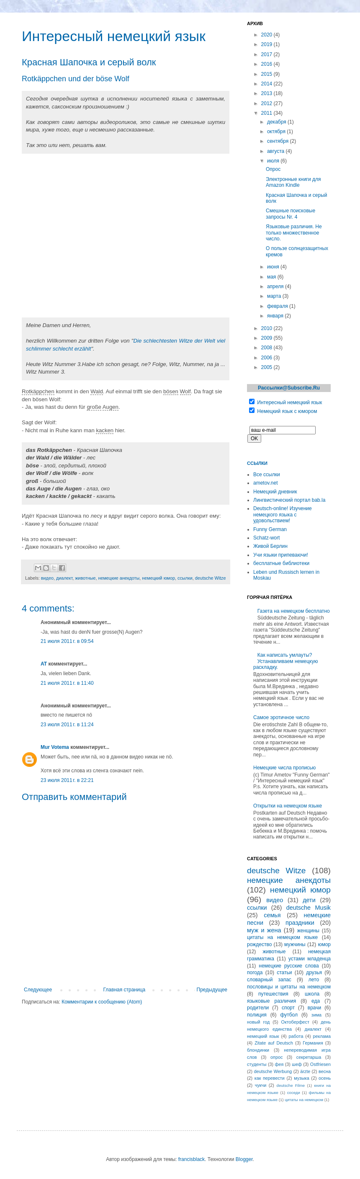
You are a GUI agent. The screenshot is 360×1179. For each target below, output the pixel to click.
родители (258, 1008)
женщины (308, 931)
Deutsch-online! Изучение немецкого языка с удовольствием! (282, 515)
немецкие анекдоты (118, 577)
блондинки (258, 1050)
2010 (267, 328)
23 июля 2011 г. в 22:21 (67, 780)
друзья (314, 972)
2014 (267, 84)
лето (314, 980)
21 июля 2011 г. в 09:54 (67, 641)
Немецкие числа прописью (284, 768)
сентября (278, 141)
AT (44, 664)
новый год (258, 1021)
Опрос (273, 169)
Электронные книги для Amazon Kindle (293, 182)
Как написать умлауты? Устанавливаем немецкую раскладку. (285, 661)
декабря (277, 122)
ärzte (305, 1071)
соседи (293, 1092)
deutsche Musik (308, 907)
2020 (267, 35)
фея (279, 1064)
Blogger (244, 1159)
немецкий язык (263, 1036)
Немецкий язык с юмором (287, 411)
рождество (259, 944)
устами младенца (309, 959)
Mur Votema (55, 747)
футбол (289, 1015)
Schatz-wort (266, 538)
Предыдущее (212, 990)
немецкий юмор (158, 577)
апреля (276, 286)
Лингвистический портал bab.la (289, 500)
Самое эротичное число (281, 717)
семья (272, 915)
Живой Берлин (270, 546)
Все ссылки (266, 474)
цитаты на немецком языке (282, 937)
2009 (267, 338)
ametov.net (265, 483)
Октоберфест (295, 1021)
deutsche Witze (210, 577)
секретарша (308, 1057)
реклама (322, 1036)
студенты (256, 1064)
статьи (284, 972)
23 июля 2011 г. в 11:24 (67, 725)
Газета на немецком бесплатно (293, 611)
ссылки (185, 577)
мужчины (295, 944)
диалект (64, 577)
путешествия (273, 994)
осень (325, 1078)
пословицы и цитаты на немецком (289, 987)
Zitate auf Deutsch (274, 1042)
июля (273, 161)
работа (296, 1036)
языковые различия (271, 1001)
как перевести (270, 1078)
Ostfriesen (320, 1064)
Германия (313, 1042)
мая (272, 277)
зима (316, 1014)
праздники (299, 922)
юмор (324, 944)
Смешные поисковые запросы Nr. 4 (290, 213)
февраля (278, 306)
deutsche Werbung (273, 1071)
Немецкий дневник (275, 492)
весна (325, 1071)
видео (47, 577)
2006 (267, 358)
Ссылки (257, 463)
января (276, 316)
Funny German (270, 529)
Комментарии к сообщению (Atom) (102, 1002)
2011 (267, 113)
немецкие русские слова (289, 966)
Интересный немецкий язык (289, 402)
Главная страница (124, 990)
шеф (297, 1064)
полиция (257, 1015)
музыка (301, 1078)
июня (273, 267)
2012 (267, 103)
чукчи (260, 1085)
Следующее (38, 990)
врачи (314, 1008)
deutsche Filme (291, 1085)
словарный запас (269, 980)
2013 (267, 93)
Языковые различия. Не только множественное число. (294, 233)
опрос (276, 1057)
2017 (267, 54)
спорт (288, 1008)
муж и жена (264, 930)
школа (312, 994)
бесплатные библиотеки (281, 563)
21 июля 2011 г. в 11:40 (67, 683)
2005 (267, 367)
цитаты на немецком (304, 1099)
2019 (267, 44)
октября (277, 131)
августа (276, 151)
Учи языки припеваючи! (280, 555)
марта (275, 296)
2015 (267, 74)
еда (315, 1001)
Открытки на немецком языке (287, 806)
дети (309, 900)
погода (254, 972)
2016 (267, 64)
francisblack (191, 1159)
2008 (267, 348)
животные (85, 577)
